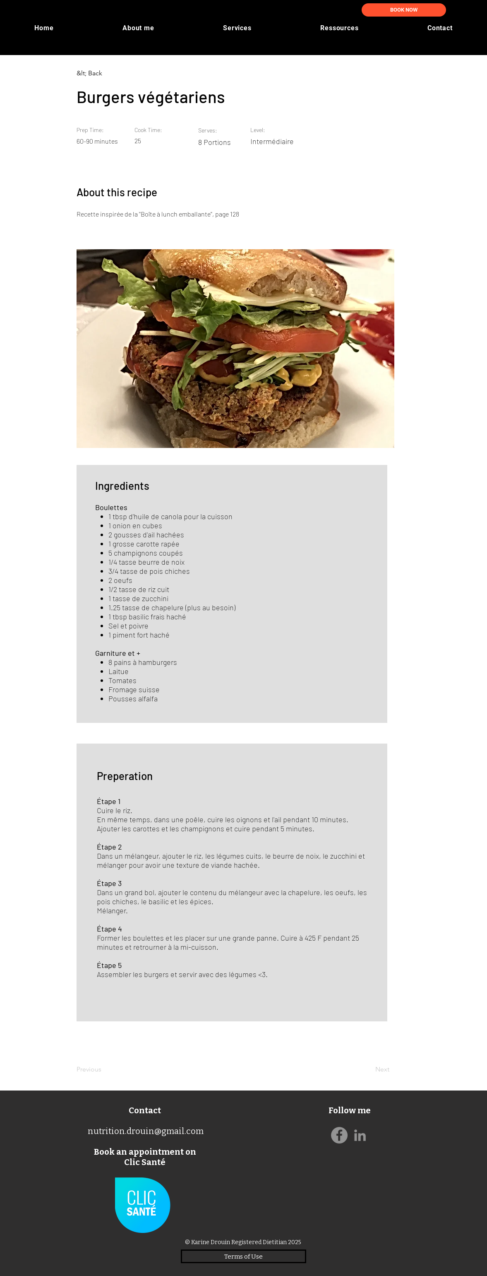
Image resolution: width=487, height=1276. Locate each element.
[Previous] (104, 1069)
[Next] (368, 1069)
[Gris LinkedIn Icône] (360, 1135)
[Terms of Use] (243, 1256)
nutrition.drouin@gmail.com (146, 1131)
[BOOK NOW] (404, 10)
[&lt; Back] (104, 73)
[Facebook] (339, 1135)
